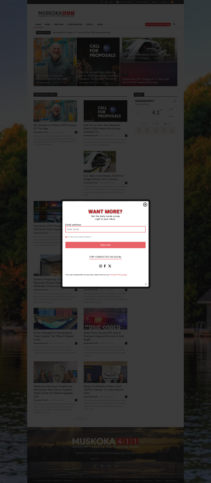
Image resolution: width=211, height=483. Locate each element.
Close (145, 205)
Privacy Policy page (118, 275)
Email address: (73, 224)
